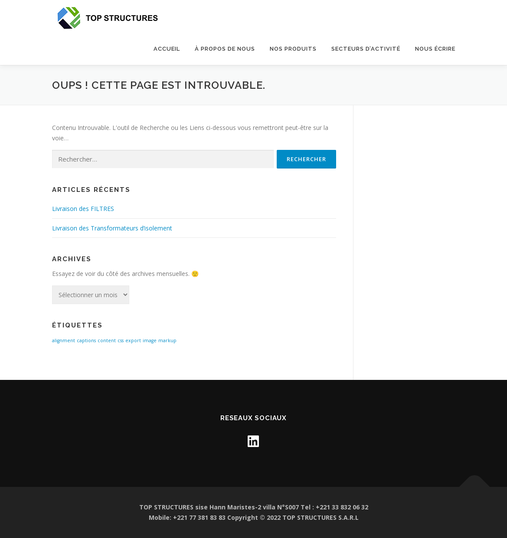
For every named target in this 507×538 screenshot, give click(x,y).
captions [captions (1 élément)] (86, 340)
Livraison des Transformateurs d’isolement (112, 228)
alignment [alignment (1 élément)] (63, 340)
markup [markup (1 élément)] (167, 340)
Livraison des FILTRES (83, 208)
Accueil (167, 48)
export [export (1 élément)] (133, 340)
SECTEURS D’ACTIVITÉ (365, 48)
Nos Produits (293, 48)
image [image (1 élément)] (150, 340)
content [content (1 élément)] (107, 340)
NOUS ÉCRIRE (435, 48)
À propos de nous (225, 48)
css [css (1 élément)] (121, 340)
